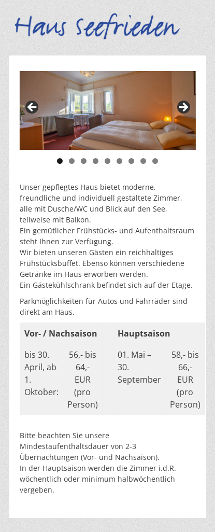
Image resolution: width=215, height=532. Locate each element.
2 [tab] (72, 161)
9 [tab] (155, 161)
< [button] (32, 108)
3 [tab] (84, 161)
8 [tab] (143, 161)
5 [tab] (107, 161)
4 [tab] (95, 161)
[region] (108, 110)
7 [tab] (131, 161)
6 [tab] (119, 161)
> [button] (183, 108)
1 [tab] (60, 161)
